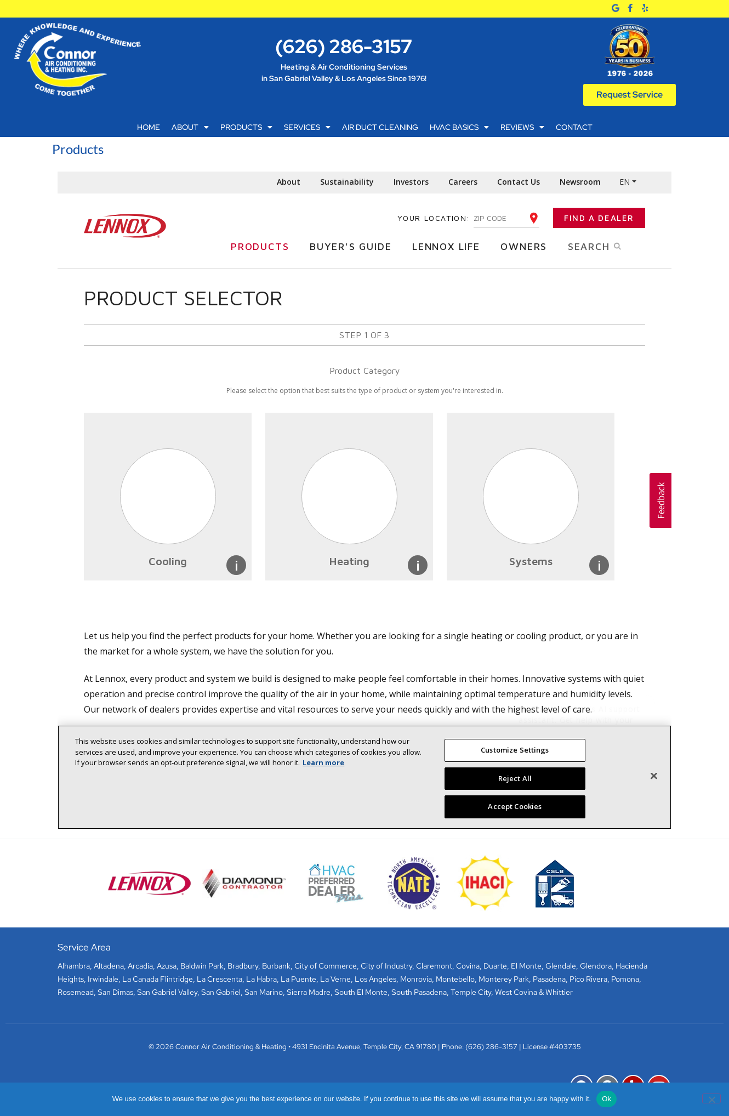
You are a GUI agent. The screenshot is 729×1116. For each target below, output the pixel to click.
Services (307, 127)
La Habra (261, 979)
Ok (606, 1099)
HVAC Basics (459, 127)
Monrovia (416, 979)
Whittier (559, 992)
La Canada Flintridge (157, 979)
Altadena (109, 966)
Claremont (434, 966)
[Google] (616, 8)
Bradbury (242, 966)
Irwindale (103, 979)
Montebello (455, 979)
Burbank (276, 966)
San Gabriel (221, 992)
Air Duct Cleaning (380, 127)
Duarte (495, 966)
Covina (468, 966)
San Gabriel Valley (167, 992)
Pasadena (549, 979)
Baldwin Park (202, 966)
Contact (574, 127)
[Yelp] (645, 8)
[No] (711, 1098)
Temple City (471, 992)
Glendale (560, 966)
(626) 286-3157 (343, 46)
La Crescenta (219, 979)
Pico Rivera (588, 979)
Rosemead (76, 992)
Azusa (166, 966)
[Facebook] (630, 8)
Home (148, 127)
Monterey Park (504, 979)
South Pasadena (419, 992)
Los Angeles (375, 979)
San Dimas (115, 992)
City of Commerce (325, 966)
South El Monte (361, 992)
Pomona (625, 979)
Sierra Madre (309, 992)
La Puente (298, 979)
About (190, 127)
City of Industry (386, 966)
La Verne (335, 979)
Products (246, 127)
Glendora (596, 966)
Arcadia (140, 966)
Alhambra (74, 966)
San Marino (263, 992)
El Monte (526, 966)
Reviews (522, 127)
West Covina (516, 992)
